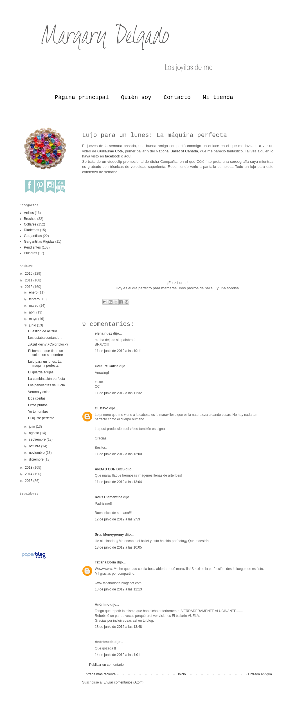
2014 (29, 474)
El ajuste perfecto (41, 418)
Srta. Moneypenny (109, 534)
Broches (30, 219)
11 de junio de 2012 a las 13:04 (118, 482)
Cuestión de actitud (42, 331)
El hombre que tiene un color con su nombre (45, 353)
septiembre (37, 439)
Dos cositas (37, 398)
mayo (33, 319)
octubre (34, 446)
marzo (33, 306)
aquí (128, 156)
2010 (29, 274)
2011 (29, 280)
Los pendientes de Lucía (46, 385)
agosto (34, 433)
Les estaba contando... (45, 338)
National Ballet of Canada (177, 151)
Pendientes (32, 247)
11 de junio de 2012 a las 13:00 (118, 454)
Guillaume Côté (110, 151)
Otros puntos (38, 405)
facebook (112, 156)
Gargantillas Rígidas (39, 241)
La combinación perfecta (46, 379)
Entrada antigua (260, 674)
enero (33, 292)
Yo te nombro (38, 412)
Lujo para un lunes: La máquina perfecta (45, 363)
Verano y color (39, 392)
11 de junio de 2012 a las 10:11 (118, 351)
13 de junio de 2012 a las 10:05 (118, 547)
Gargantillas (33, 236)
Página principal (82, 97)
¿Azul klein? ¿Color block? (48, 344)
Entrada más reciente (100, 674)
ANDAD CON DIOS (110, 469)
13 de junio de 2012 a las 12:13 (118, 589)
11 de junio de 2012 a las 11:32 (118, 393)
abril (32, 312)
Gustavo (101, 408)
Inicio (182, 674)
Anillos (29, 213)
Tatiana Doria (105, 562)
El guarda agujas (40, 372)
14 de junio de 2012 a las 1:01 (117, 655)
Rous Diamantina (108, 497)
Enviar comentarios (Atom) (123, 682)
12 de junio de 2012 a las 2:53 (117, 519)
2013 (29, 468)
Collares (30, 224)
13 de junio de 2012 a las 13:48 (118, 627)
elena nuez (103, 333)
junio (32, 325)
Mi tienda (218, 97)
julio (32, 426)
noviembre (37, 453)
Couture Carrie (106, 366)
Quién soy (136, 97)
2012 (29, 287)
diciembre (36, 459)
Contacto (177, 97)
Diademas (31, 230)
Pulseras (30, 253)
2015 (29, 481)
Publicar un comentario (106, 665)
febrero (34, 299)
